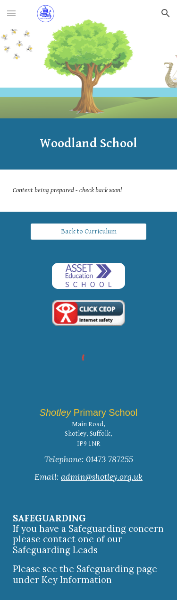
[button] (11, 13)
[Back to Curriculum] (88, 231)
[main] (89, 144)
